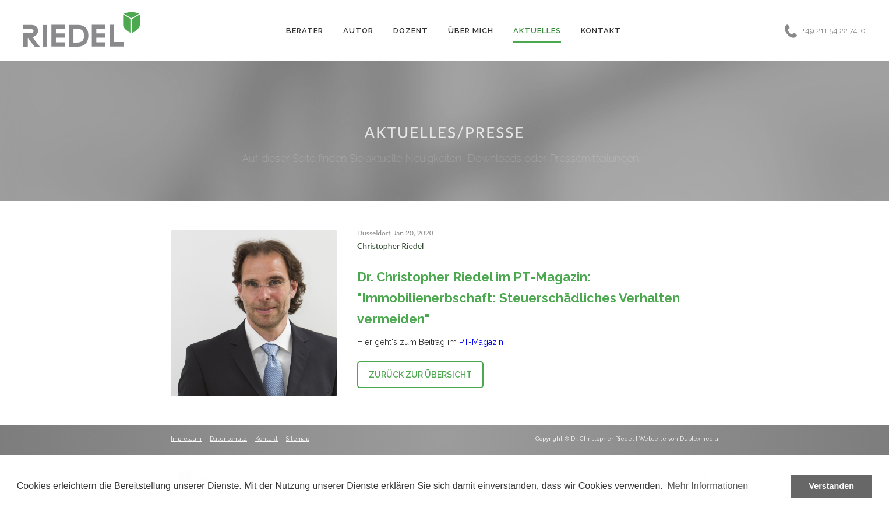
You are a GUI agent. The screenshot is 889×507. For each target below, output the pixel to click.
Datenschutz (228, 438)
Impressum (186, 438)
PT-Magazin (481, 342)
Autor (358, 30)
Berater (304, 30)
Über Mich (470, 30)
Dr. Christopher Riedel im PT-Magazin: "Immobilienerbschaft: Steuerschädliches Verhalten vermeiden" (518, 297)
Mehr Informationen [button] (707, 486)
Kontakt (601, 30)
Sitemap (297, 438)
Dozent (410, 30)
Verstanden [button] (831, 486)
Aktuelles (537, 30)
